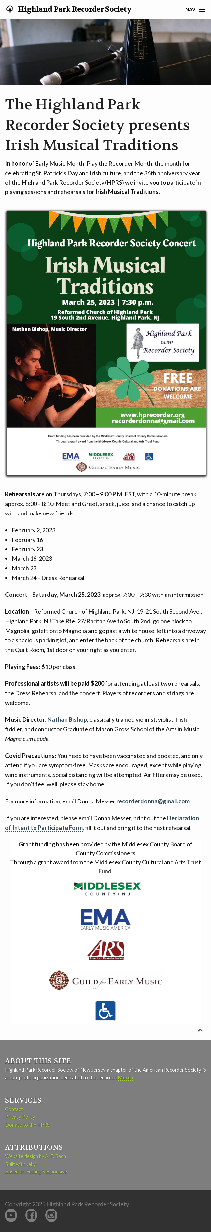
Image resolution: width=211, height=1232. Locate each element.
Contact (14, 1109)
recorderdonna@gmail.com (153, 801)
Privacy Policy (20, 1117)
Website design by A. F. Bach (35, 1156)
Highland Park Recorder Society (74, 9)
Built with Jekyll (21, 1164)
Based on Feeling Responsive (36, 1171)
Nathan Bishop (67, 719)
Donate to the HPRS (27, 1125)
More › (125, 1077)
